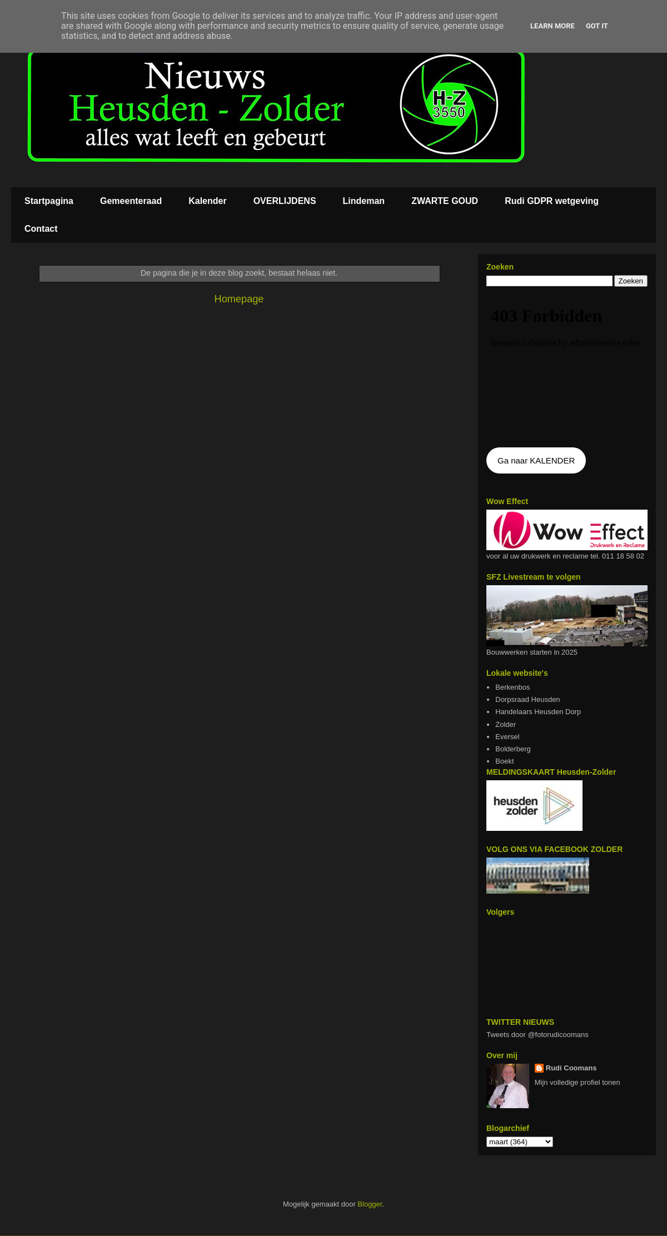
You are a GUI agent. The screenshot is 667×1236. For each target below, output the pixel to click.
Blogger (369, 1204)
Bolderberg (513, 749)
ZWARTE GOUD (444, 201)
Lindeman (364, 201)
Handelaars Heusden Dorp (538, 711)
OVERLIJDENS (284, 201)
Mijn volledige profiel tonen (577, 1082)
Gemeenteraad (131, 201)
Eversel (507, 736)
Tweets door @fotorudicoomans (537, 1034)
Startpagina (48, 201)
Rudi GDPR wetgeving (552, 201)
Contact (41, 228)
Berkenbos (512, 687)
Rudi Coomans (571, 1068)
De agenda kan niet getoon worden (567, 368)
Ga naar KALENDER (536, 460)
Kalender (207, 201)
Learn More (552, 26)
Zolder (505, 724)
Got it (597, 26)
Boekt (504, 761)
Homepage (239, 299)
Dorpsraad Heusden (527, 699)
